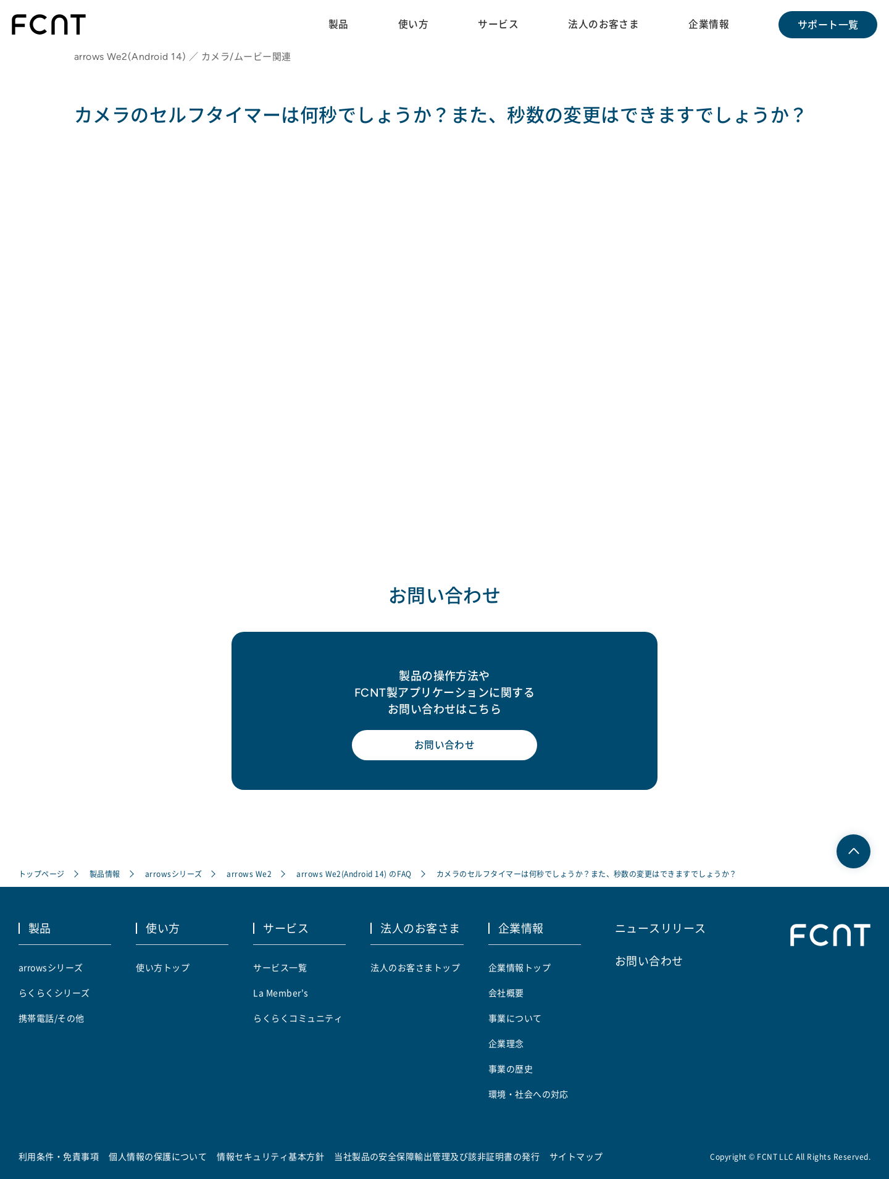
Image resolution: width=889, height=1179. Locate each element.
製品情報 (105, 875)
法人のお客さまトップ (415, 967)
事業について (515, 1018)
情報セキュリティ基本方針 (271, 1156)
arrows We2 (249, 875)
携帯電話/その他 (52, 1018)
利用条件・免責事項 (59, 1156)
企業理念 (506, 1043)
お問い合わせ (444, 747)
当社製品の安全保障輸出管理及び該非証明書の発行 (437, 1156)
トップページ (42, 875)
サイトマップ (576, 1156)
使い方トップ (163, 967)
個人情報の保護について (158, 1156)
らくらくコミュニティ (298, 1018)
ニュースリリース (660, 928)
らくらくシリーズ (54, 992)
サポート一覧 (827, 25)
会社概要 (506, 992)
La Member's (280, 992)
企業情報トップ (519, 967)
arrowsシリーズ (173, 875)
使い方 (412, 24)
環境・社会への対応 (528, 1094)
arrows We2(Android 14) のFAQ (354, 875)
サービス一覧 (280, 967)
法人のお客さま (602, 24)
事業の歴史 (510, 1068)
